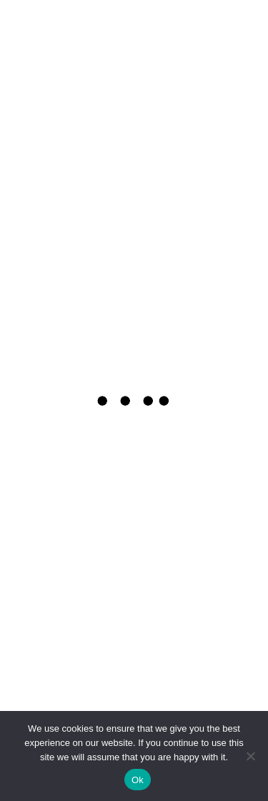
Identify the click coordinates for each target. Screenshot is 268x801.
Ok (137, 780)
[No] (250, 756)
